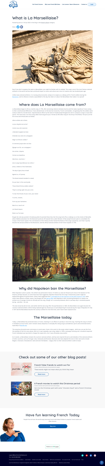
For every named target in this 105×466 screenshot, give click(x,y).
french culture (45, 22)
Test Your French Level (76, 459)
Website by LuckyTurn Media (64, 462)
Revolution (15, 97)
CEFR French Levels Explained (55, 459)
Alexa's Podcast (45, 459)
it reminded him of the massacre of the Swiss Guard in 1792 (67, 296)
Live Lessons (65, 4)
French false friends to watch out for (52, 365)
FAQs (82, 459)
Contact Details (28, 459)
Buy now (53, 426)
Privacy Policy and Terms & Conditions (16, 459)
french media (53, 385)
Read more (41, 374)
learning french (53, 367)
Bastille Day (23, 325)
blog (35, 22)
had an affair (50, 298)
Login (91, 4)
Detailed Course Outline (36, 459)
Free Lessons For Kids (66, 459)
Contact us (84, 4)
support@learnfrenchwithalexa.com (18, 455)
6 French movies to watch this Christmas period (57, 383)
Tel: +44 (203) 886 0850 (14, 457)
